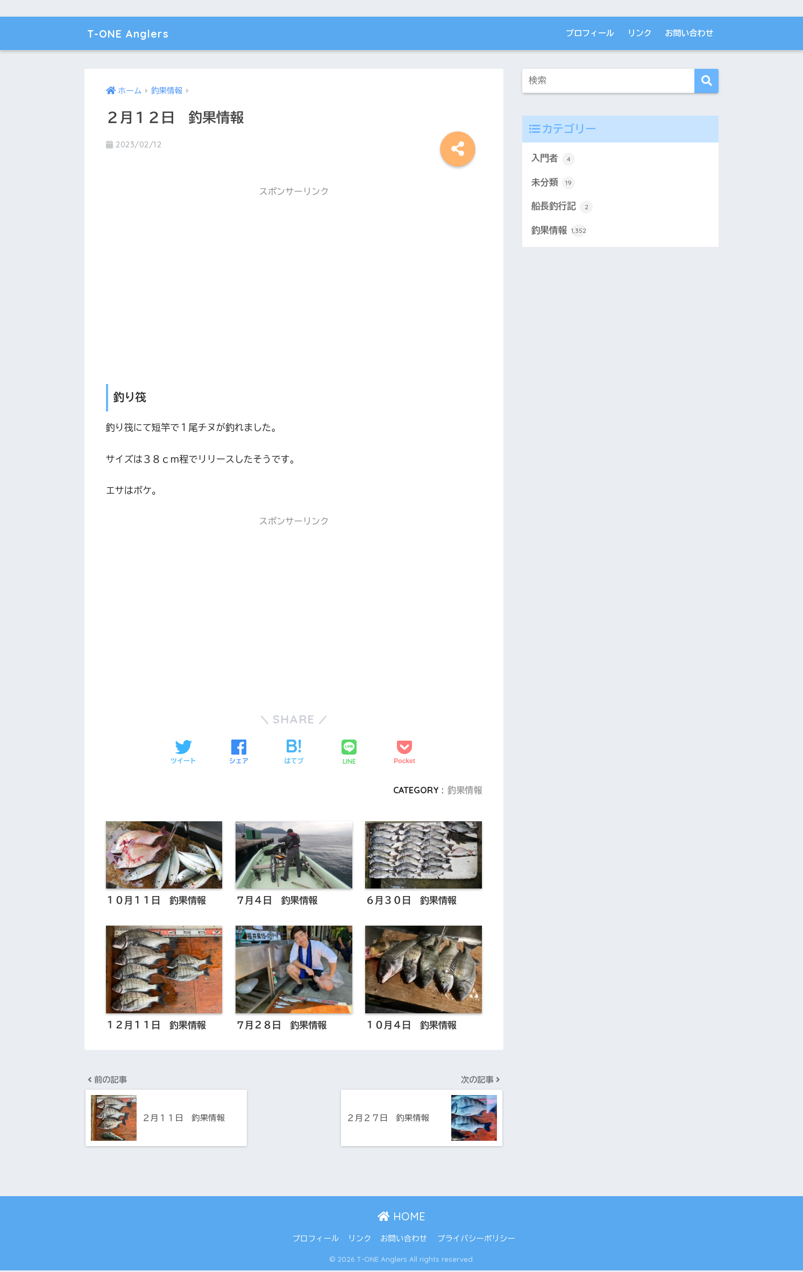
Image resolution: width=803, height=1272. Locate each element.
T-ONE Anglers (134, 33)
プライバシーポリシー (476, 1240)
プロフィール (590, 33)
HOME (401, 1217)
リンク (640, 33)
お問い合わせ (689, 33)
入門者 (553, 159)
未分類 (553, 183)
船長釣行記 (562, 207)
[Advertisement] (294, 279)
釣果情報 (464, 790)
